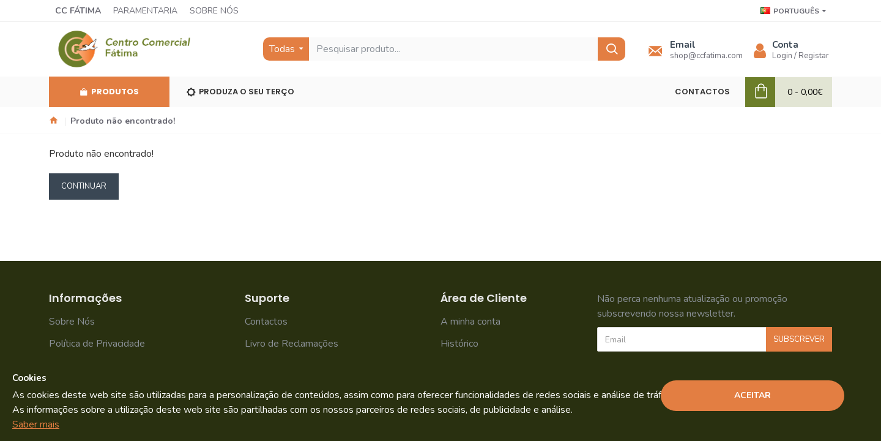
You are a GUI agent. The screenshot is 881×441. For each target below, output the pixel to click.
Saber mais (35, 424)
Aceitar (752, 395)
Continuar (83, 186)
